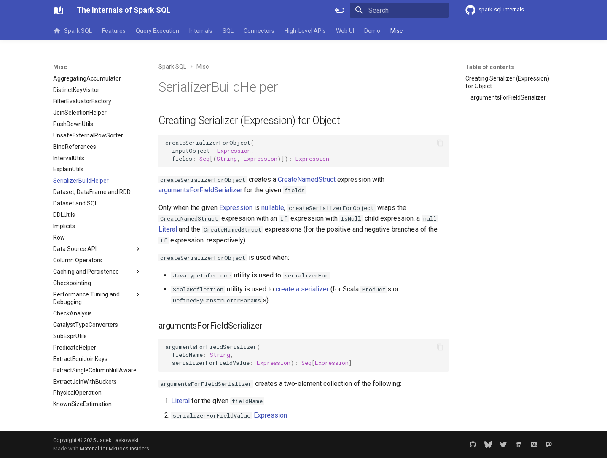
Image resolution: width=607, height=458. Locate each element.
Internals (200, 30)
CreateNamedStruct (307, 179)
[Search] (399, 10)
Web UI (345, 30)
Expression (235, 208)
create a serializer (302, 289)
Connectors (259, 30)
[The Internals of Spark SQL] (58, 10)
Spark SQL (72, 31)
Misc (396, 30)
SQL (228, 30)
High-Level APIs (305, 30)
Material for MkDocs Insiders (114, 448)
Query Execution (157, 30)
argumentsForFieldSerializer (200, 190)
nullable (272, 208)
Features (114, 30)
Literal (167, 229)
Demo (372, 30)
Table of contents (489, 67)
